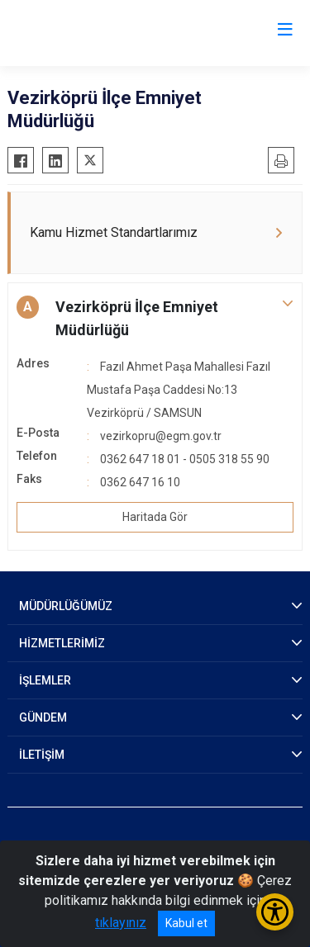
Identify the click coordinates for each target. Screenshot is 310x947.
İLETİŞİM (41, 754)
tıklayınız (120, 922)
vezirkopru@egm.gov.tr (161, 436)
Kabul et (186, 923)
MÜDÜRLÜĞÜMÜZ (65, 606)
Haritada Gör (155, 516)
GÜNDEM (43, 717)
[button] (155, 319)
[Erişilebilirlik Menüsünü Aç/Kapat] (274, 911)
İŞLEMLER (45, 680)
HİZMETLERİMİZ (62, 643)
